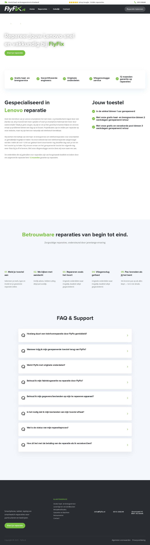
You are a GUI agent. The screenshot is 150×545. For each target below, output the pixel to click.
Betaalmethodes (59, 509)
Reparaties (42, 9)
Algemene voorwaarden (121, 540)
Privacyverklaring (138, 540)
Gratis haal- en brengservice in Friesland (23, 2)
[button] (74, 335)
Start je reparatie (15, 53)
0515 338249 (141, 2)
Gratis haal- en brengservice (64, 504)
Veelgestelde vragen (14, 172)
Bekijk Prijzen (34, 53)
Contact (66, 9)
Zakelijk (56, 9)
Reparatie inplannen (135, 9)
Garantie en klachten (61, 512)
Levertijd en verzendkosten (64, 507)
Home (32, 9)
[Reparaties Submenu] (49, 9)
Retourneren (58, 515)
